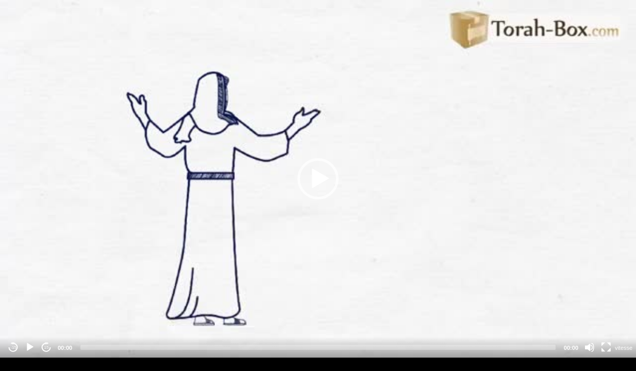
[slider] (318, 347)
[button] (318, 178)
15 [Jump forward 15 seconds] (46, 347)
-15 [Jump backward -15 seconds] (13, 347)
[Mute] (589, 347)
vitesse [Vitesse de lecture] (623, 348)
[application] (318, 179)
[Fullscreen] (606, 347)
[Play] (30, 347)
